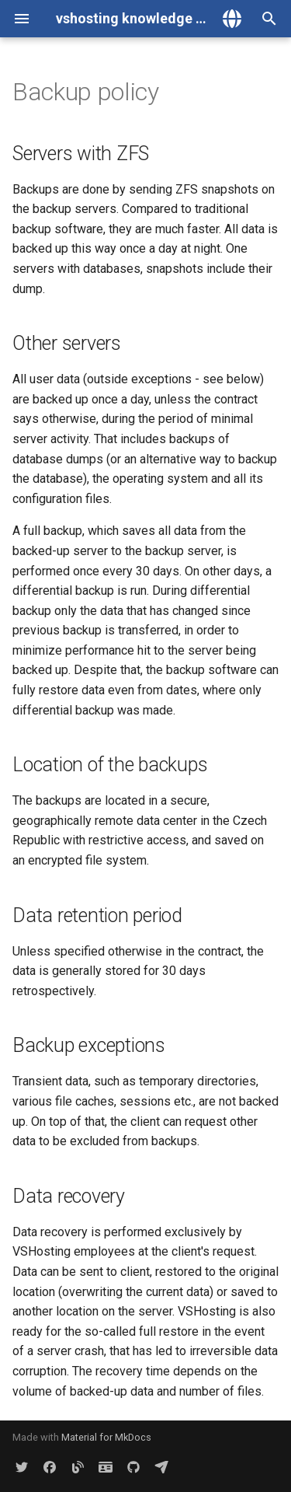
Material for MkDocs (106, 1437)
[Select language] (232, 18)
